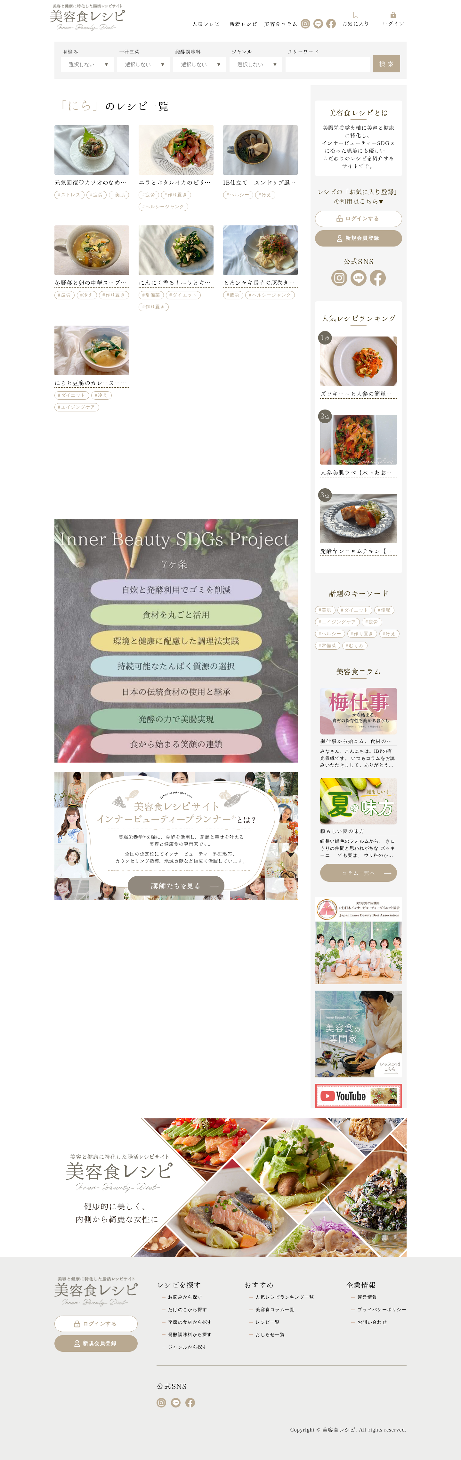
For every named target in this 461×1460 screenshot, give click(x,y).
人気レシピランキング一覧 (284, 1297)
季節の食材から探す (190, 1322)
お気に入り (355, 19)
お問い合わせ (372, 1322)
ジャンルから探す (187, 1347)
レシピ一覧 (267, 1322)
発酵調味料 (188, 51)
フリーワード (303, 51)
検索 (387, 63)
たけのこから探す (187, 1309)
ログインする (357, 219)
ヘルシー (239, 194)
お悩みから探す (185, 1297)
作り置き (177, 194)
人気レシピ (206, 23)
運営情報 (367, 1297)
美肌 (120, 194)
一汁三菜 (129, 51)
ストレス (71, 194)
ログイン (393, 19)
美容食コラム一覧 (275, 1309)
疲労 (98, 194)
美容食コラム (280, 23)
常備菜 (152, 294)
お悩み (70, 51)
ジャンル (241, 51)
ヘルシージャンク (164, 206)
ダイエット (185, 294)
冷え (267, 194)
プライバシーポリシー (382, 1309)
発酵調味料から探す (190, 1334)
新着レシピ (243, 23)
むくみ (356, 645)
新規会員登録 (357, 238)
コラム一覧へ (366, 873)
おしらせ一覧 (270, 1334)
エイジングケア (78, 407)
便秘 (386, 609)
